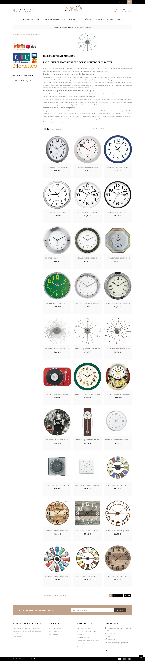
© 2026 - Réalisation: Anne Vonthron (25, 659)
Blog (119, 19)
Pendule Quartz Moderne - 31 (87, 303)
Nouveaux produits (56, 628)
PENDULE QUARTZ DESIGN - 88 (57, 440)
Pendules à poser (51, 19)
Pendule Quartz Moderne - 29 (118, 349)
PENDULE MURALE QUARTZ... (57, 167)
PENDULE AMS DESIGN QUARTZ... (118, 485)
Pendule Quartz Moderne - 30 (57, 349)
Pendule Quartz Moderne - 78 (118, 258)
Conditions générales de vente (88, 641)
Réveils (88, 19)
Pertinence (115, 129)
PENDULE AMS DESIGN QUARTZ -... (117, 440)
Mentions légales (83, 637)
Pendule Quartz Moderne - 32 (57, 303)
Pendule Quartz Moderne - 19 (57, 258)
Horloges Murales (72, 19)
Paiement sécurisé (83, 644)
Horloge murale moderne (26, 34)
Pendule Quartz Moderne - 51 (118, 303)
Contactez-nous (83, 647)
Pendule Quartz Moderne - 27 (87, 349)
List (48, 129)
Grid (45, 129)
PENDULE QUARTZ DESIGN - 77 (87, 440)
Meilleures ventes (55, 631)
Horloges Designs (31, 19)
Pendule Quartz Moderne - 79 (87, 394)
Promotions (53, 634)
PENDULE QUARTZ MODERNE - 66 (118, 394)
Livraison (80, 634)
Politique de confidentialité (87, 631)
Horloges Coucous (104, 19)
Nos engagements (83, 628)
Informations (112, 624)
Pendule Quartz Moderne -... (87, 258)
